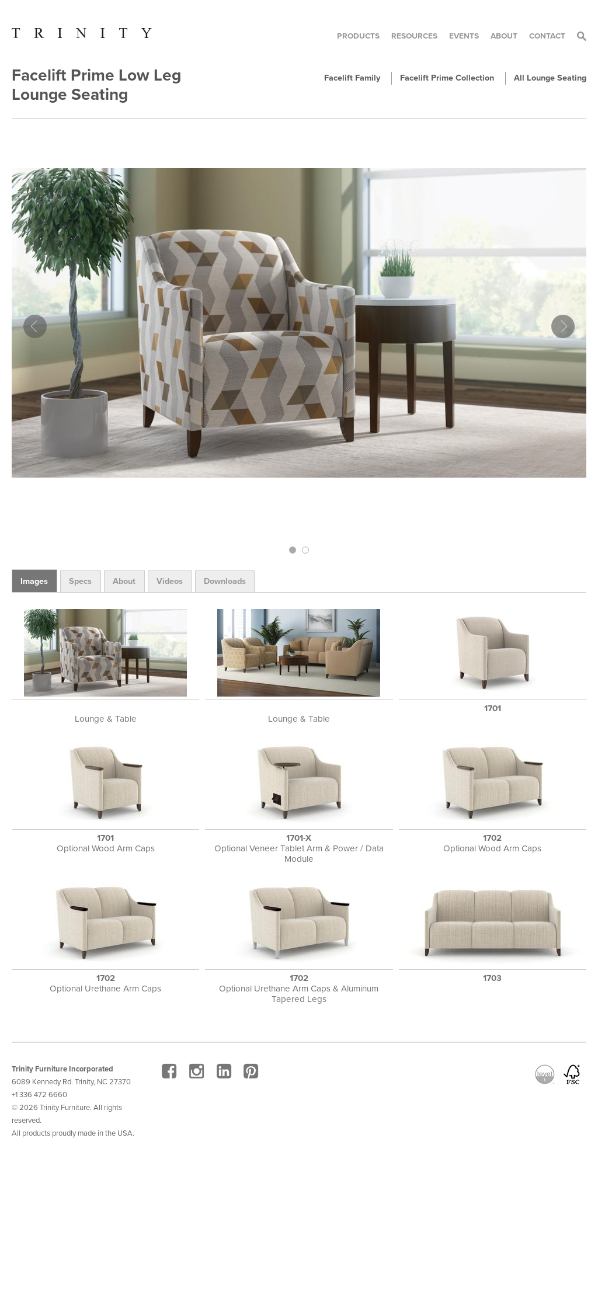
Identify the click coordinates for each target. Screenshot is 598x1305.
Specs (80, 581)
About (504, 36)
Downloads (225, 581)
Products (358, 36)
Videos (170, 581)
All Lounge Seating (550, 78)
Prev (35, 326)
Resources (414, 36)
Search (581, 36)
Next (563, 326)
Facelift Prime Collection (447, 78)
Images (34, 581)
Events (464, 36)
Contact (547, 36)
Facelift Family (352, 78)
